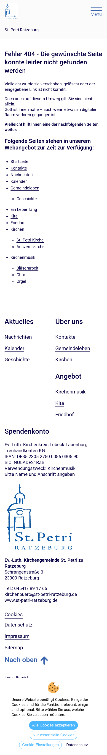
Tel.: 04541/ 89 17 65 (26, 588)
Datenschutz (77, 744)
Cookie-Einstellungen (40, 745)
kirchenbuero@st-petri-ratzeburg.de (41, 594)
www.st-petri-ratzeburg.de (31, 600)
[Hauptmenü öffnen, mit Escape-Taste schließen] (96, 11)
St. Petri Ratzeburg (22, 29)
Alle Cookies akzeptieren (53, 725)
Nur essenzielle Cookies (53, 735)
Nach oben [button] (21, 660)
